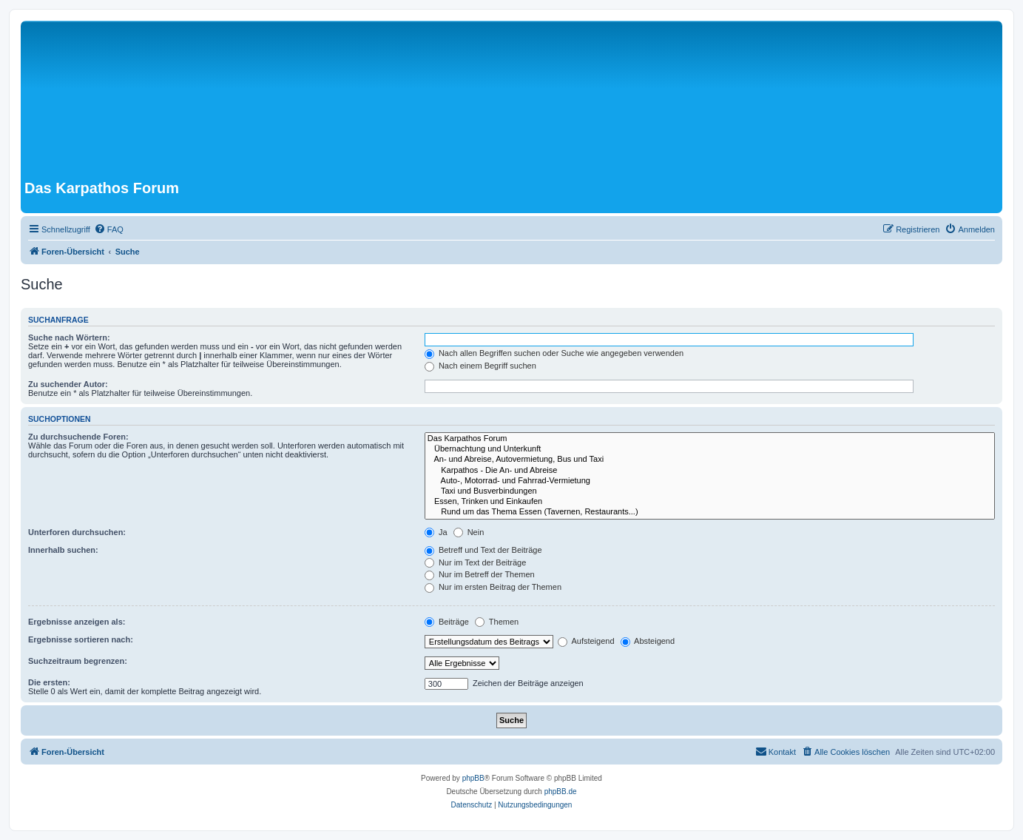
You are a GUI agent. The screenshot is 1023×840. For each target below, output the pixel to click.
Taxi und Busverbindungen (709, 491)
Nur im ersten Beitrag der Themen (493, 586)
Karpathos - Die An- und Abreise (709, 471)
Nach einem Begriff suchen (480, 365)
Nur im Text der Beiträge (475, 562)
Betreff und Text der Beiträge (483, 549)
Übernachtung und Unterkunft (709, 449)
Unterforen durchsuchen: (77, 532)
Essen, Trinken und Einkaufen (709, 502)
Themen (497, 621)
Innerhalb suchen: (63, 549)
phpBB (473, 778)
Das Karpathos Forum (709, 439)
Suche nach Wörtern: (69, 337)
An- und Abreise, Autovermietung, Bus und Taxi (709, 459)
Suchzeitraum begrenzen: (77, 660)
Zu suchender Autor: (68, 384)
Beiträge (447, 621)
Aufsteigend (586, 640)
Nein (469, 532)
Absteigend (648, 640)
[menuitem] (109, 229)
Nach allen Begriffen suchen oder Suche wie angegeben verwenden (554, 353)
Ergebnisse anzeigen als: (76, 621)
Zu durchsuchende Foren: (78, 436)
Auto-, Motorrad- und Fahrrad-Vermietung (709, 481)
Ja (436, 532)
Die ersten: (49, 682)
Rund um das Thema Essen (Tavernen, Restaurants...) (709, 512)
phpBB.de (560, 791)
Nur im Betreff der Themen (480, 574)
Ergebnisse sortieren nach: (80, 639)
